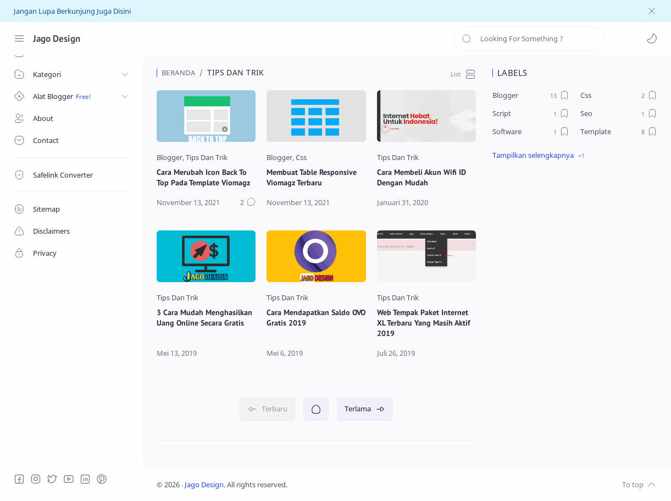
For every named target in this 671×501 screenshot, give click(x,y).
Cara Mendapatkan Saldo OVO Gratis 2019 (316, 317)
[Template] (618, 131)
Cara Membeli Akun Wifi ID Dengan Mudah (421, 177)
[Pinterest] (101, 479)
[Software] (530, 131)
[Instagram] (35, 479)
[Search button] (467, 38)
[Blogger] (170, 157)
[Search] (529, 38)
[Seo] (618, 113)
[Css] (301, 157)
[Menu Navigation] (19, 38)
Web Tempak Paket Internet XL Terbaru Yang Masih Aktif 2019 (423, 322)
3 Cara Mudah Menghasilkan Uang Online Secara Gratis (204, 317)
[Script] (530, 113)
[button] (651, 38)
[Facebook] (19, 479)
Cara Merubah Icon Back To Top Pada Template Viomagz (203, 177)
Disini (122, 11)
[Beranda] (316, 409)
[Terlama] (365, 409)
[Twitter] (52, 479)
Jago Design (56, 38)
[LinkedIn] (85, 479)
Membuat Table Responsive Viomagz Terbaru (312, 177)
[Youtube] (68, 479)
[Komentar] (248, 202)
